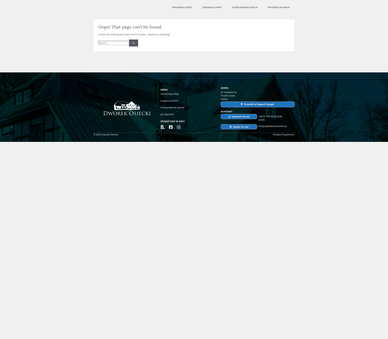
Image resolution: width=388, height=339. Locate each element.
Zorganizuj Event (212, 7)
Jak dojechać (167, 114)
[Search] (133, 43)
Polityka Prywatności (283, 134)
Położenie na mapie (278, 7)
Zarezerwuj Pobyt (182, 7)
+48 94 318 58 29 (267, 116)
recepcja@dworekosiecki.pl (272, 126)
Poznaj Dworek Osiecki (245, 7)
